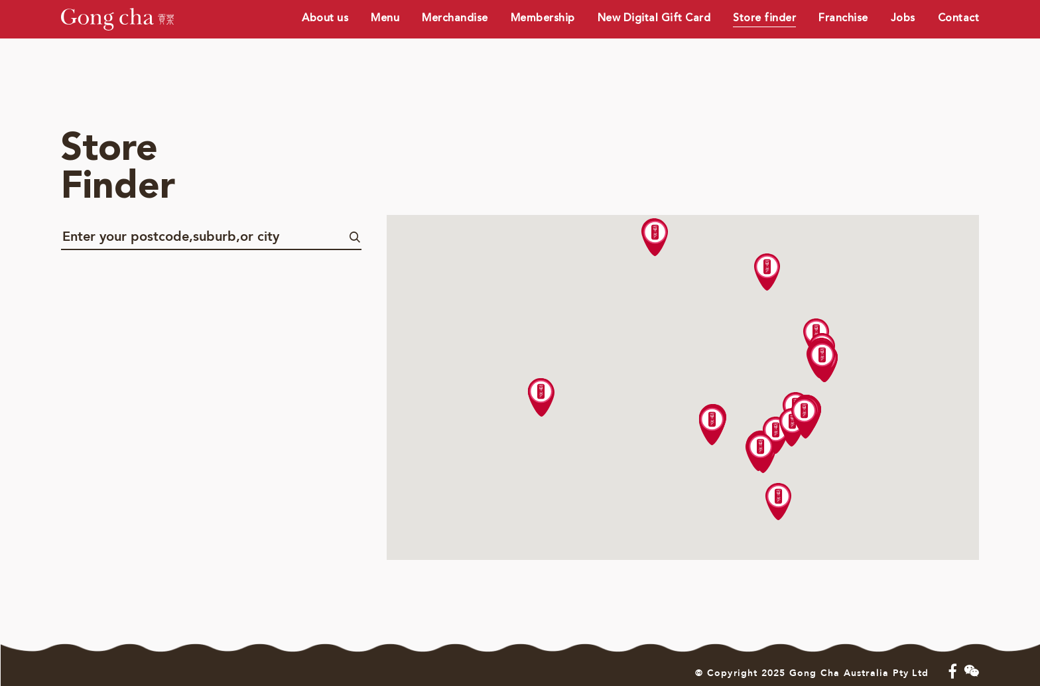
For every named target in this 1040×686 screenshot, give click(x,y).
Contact (959, 18)
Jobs (903, 18)
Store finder (764, 18)
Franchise (843, 18)
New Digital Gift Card (654, 18)
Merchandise (455, 18)
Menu (385, 18)
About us (325, 18)
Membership (543, 18)
